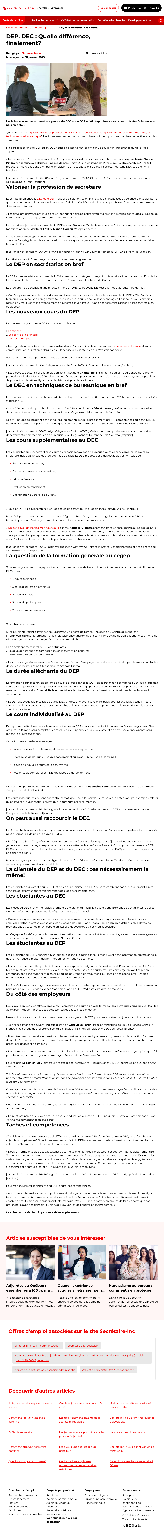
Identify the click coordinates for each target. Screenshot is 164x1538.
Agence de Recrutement (138, 1510)
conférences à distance (126, 346)
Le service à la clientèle (23, 334)
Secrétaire (52, 1506)
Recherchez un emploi (45, 20)
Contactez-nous (94, 1502)
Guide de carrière (13, 20)
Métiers (13, 1502)
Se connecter (108, 7)
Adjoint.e (52, 1495)
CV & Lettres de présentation (78, 20)
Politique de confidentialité (131, 1501)
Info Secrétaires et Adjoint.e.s (20, 1508)
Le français (14, 330)
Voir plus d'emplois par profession (61, 1519)
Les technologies (19, 338)
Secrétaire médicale (59, 1510)
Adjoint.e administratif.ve (62, 1499)
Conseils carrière (19, 1499)
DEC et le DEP (46, 198)
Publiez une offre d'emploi (141, 8)
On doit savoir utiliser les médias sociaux (33, 527)
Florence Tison (31, 53)
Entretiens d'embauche (111, 20)
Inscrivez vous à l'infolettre (25, 1514)
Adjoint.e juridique (58, 1502)
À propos (128, 1495)
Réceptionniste (56, 1514)
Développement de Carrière (144, 20)
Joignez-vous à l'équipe (137, 1506)
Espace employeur (96, 1495)
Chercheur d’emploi (50, 7)
